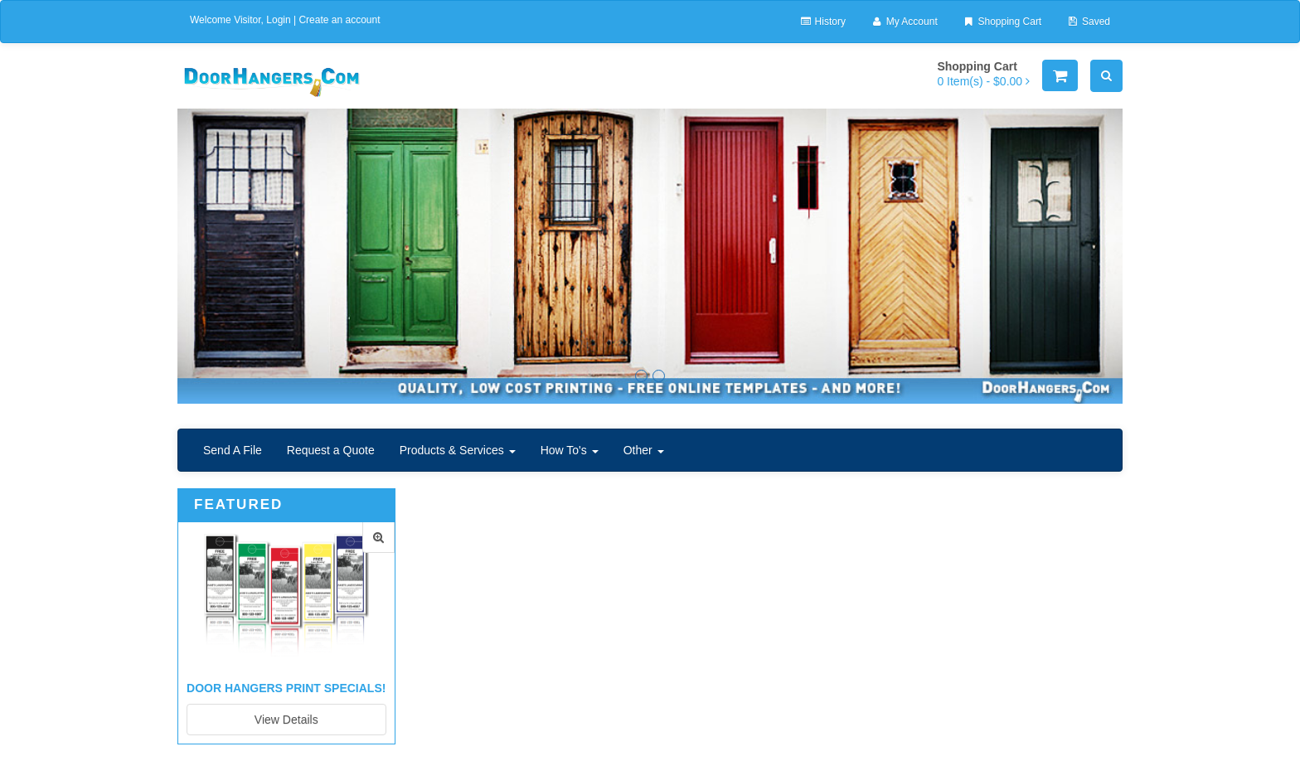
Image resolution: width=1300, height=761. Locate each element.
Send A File (232, 450)
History (822, 21)
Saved (1088, 21)
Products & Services (458, 450)
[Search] (1106, 76)
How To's (570, 450)
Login (278, 20)
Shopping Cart (1002, 21)
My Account (904, 21)
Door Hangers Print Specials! (286, 688)
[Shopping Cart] (1060, 75)
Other (643, 450)
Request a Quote (331, 450)
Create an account (339, 20)
